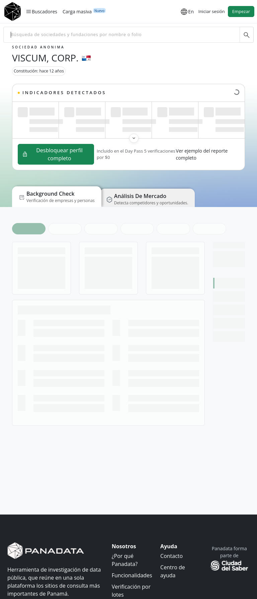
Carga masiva (77, 11)
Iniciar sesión (211, 11)
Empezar (241, 11)
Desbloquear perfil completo (52, 154)
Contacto (171, 556)
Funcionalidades (132, 575)
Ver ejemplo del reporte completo (202, 154)
